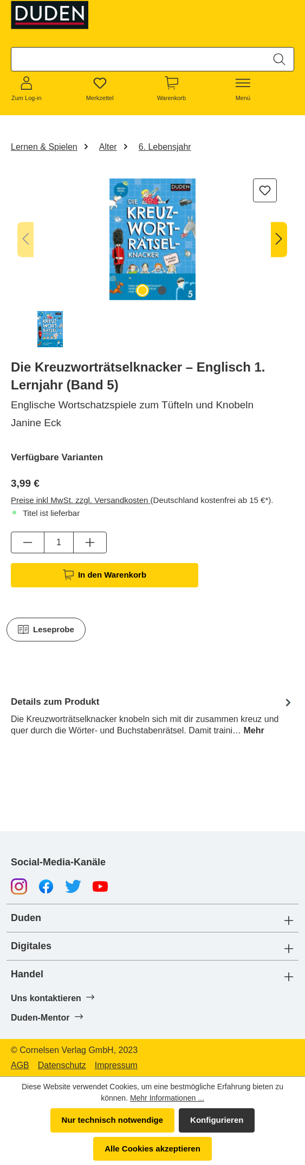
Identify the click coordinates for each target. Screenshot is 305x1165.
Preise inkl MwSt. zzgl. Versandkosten (81, 500)
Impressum (116, 1065)
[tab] (152, 715)
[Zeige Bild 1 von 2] (142, 290)
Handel (27, 974)
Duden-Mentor (46, 1017)
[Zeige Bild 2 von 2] (162, 290)
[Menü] (243, 89)
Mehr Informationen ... (167, 1098)
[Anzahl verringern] (27, 542)
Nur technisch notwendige (113, 1119)
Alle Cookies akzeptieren (152, 1148)
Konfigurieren (216, 1119)
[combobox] (138, 59)
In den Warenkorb (104, 575)
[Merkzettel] (100, 89)
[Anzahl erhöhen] (90, 542)
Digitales (31, 946)
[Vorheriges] (25, 239)
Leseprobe (46, 629)
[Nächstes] (279, 239)
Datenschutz (62, 1065)
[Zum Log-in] (26, 89)
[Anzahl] (59, 542)
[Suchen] (279, 59)
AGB (20, 1065)
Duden (26, 918)
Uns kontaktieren (52, 998)
